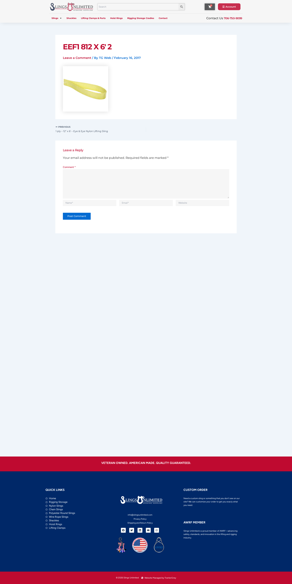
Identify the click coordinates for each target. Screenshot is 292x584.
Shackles (71, 18)
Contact (163, 18)
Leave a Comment (77, 58)
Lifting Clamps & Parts (93, 18)
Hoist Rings (116, 18)
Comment (69, 167)
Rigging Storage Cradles (140, 18)
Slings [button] (57, 18)
